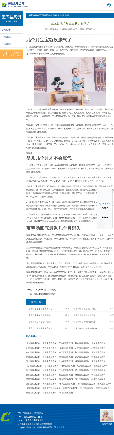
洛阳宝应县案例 (49, 361)
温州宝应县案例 (33, 370)
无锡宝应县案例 (66, 357)
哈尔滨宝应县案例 (67, 384)
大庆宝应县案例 (49, 384)
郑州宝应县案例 (33, 361)
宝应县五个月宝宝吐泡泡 (45, 289)
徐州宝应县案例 (82, 357)
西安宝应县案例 (51, 366)
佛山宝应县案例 (66, 348)
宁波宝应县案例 (66, 370)
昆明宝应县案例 (70, 388)
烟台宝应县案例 (82, 375)
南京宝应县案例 (98, 352)
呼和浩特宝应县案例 (86, 384)
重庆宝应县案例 (82, 343)
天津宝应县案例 (66, 343)
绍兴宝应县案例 (84, 366)
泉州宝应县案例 (82, 379)
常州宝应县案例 (98, 357)
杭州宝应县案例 (49, 370)
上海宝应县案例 (49, 343)
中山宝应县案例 (33, 352)
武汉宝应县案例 (82, 361)
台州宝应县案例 (100, 366)
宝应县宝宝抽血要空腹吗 (45, 294)
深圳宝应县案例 (49, 348)
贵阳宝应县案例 (102, 388)
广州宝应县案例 (33, 348)
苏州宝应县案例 (49, 357)
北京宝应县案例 (33, 343)
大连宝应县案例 (98, 370)
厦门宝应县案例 (33, 384)
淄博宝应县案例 (49, 375)
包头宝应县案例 (104, 384)
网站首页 (33, 15)
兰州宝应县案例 (86, 388)
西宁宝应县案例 (49, 392)
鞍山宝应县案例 (82, 370)
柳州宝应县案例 (82, 352)
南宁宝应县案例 (66, 352)
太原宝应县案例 (49, 379)
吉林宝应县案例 (98, 343)
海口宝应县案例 (66, 392)
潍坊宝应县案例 (66, 375)
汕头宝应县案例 (49, 352)
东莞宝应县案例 (82, 348)
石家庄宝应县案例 (34, 366)
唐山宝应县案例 (98, 361)
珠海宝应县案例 (98, 348)
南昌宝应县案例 (66, 379)
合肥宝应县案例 (33, 392)
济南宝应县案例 (33, 379)
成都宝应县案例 (68, 366)
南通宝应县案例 (33, 357)
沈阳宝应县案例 (33, 375)
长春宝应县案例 (33, 388)
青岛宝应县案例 (98, 375)
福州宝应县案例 (98, 379)
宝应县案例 (44, 15)
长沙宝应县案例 (66, 361)
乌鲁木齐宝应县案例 (51, 388)
